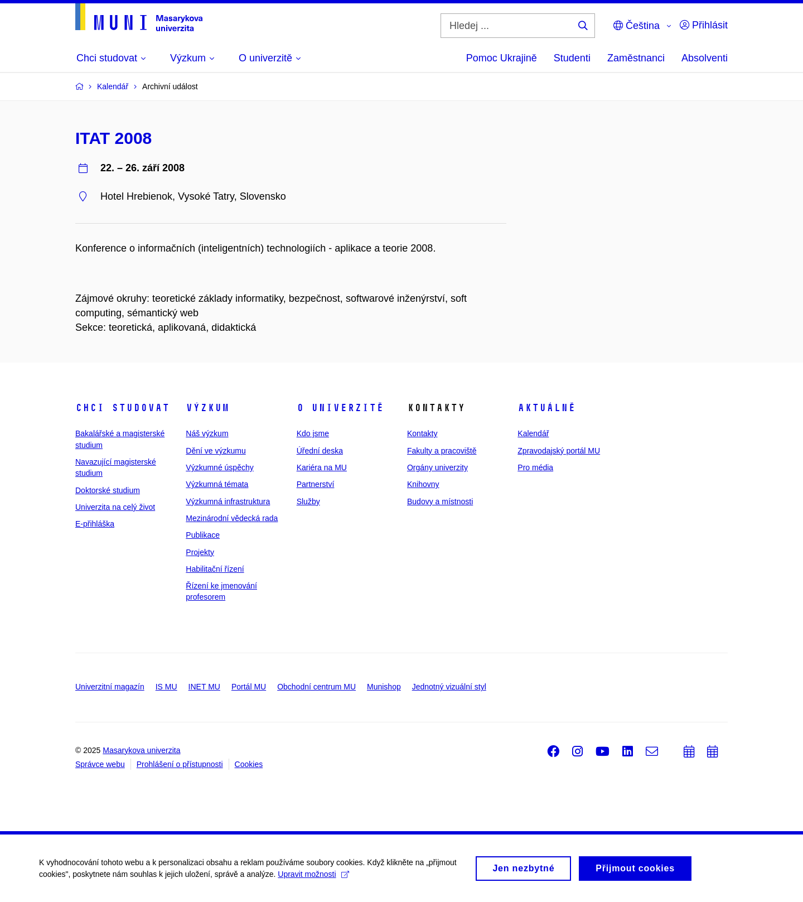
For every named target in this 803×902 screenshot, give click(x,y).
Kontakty (422, 433)
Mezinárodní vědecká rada (232, 518)
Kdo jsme (313, 433)
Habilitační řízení (215, 569)
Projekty (200, 552)
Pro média (535, 467)
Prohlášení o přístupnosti (180, 764)
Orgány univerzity (437, 467)
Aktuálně (546, 408)
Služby (308, 501)
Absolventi (704, 58)
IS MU (166, 686)
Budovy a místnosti (440, 501)
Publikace (203, 534)
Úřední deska (320, 450)
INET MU (204, 686)
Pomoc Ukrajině (501, 58)
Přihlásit (704, 25)
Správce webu (100, 764)
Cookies (249, 764)
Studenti (572, 58)
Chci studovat (122, 408)
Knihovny (423, 484)
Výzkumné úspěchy (219, 467)
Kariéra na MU (322, 467)
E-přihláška (94, 523)
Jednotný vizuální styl (449, 686)
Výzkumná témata (217, 484)
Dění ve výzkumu (215, 450)
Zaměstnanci (636, 58)
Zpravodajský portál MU (558, 450)
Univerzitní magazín (109, 686)
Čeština (636, 25)
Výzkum (207, 408)
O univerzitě (340, 408)
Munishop (384, 686)
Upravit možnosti (313, 878)
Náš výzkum (207, 433)
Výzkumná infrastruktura (228, 501)
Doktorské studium (107, 490)
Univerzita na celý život (115, 507)
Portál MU (248, 686)
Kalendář (533, 433)
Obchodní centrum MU (316, 686)
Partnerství (316, 484)
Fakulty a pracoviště (442, 450)
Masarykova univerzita (141, 750)
